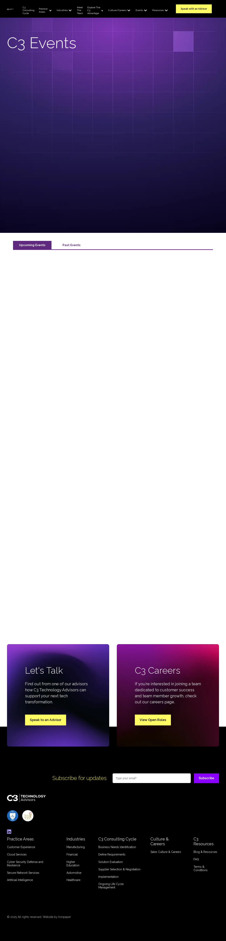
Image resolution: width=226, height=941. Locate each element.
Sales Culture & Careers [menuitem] (165, 851)
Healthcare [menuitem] (73, 880)
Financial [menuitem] (72, 854)
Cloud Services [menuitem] (17, 854)
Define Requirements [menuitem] (111, 854)
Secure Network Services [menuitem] (23, 872)
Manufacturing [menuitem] (76, 847)
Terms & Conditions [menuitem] (201, 868)
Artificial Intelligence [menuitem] (20, 880)
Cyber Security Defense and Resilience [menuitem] (25, 863)
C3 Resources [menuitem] (204, 841)
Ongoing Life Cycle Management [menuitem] (111, 885)
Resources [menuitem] (158, 10)
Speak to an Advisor (45, 720)
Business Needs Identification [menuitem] (117, 847)
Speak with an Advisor (194, 8)
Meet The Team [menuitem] (80, 10)
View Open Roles (153, 720)
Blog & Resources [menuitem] (205, 851)
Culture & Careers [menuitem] (159, 841)
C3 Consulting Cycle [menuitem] (28, 10)
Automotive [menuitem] (74, 872)
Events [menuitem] (139, 10)
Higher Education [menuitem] (73, 863)
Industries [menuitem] (62, 10)
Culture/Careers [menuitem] (117, 10)
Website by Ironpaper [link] (57, 917)
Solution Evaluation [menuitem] (110, 862)
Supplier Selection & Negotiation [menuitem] (119, 869)
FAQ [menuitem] (196, 859)
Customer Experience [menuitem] (21, 847)
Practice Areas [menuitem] (43, 10)
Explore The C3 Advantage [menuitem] (93, 10)
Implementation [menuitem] (108, 876)
